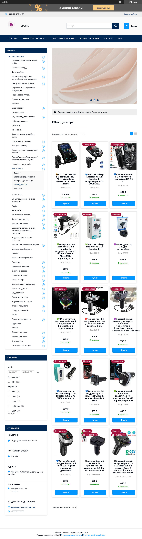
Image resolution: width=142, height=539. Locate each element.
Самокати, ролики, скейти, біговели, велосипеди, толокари (23, 230)
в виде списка (135, 134)
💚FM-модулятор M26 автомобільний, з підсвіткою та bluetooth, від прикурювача (65, 323)
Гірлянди (16, 262)
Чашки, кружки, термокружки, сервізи (25, 151)
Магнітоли (18, 188)
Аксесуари (16, 210)
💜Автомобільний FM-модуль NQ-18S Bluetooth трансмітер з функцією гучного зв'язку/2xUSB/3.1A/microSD (123, 325)
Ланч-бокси (17, 130)
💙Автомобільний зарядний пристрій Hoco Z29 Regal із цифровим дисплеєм (65, 466)
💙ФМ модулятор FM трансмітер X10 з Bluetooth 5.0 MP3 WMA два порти (65, 394)
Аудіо (14, 206)
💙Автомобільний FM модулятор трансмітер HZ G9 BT (123, 178)
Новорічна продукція (21, 164)
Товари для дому (20, 223)
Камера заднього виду (23, 181)
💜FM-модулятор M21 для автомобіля (123, 246)
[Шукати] (115, 26)
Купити (66, 203)
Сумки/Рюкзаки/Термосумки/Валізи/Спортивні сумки (25, 158)
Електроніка (17, 341)
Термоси (15, 103)
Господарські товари (21, 345)
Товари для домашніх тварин (25, 245)
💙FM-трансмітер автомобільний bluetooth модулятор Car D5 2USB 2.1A (94, 179)
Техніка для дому (20, 332)
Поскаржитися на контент (71, 535)
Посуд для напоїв (20, 310)
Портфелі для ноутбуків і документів (23, 89)
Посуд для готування (21, 319)
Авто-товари (84, 112)
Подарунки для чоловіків (23, 117)
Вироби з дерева (19, 271)
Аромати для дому (20, 99)
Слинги (15, 253)
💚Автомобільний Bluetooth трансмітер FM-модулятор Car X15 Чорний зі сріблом (123, 396)
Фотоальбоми (18, 72)
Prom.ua (84, 532)
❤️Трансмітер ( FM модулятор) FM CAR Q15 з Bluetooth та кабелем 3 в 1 (94, 322)
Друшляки (16, 323)
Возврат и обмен (89, 38)
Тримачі (17, 173)
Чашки (15, 315)
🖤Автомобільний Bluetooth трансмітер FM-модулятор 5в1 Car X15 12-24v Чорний (94, 466)
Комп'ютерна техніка (21, 215)
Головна (13, 38)
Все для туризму (19, 146)
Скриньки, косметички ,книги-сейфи (25, 62)
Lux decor (16, 125)
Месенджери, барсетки (22, 249)
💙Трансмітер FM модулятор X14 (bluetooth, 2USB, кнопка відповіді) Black (94, 396)
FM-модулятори (20, 184)
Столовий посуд (19, 67)
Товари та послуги (33, 38)
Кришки (15, 328)
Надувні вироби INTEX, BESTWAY (22, 238)
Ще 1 (13, 413)
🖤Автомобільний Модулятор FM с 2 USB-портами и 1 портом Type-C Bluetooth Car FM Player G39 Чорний (123, 467)
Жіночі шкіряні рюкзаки (22, 258)
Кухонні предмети (20, 306)
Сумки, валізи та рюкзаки (23, 284)
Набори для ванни (20, 121)
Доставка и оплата (63, 38)
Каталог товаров (16, 56)
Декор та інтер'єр (20, 297)
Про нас (108, 38)
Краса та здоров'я (20, 219)
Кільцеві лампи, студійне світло (23, 135)
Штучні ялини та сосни (22, 301)
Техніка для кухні (19, 337)
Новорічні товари (19, 275)
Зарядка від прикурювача (24, 177)
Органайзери (18, 112)
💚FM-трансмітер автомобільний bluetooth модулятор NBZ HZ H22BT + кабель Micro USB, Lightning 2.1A (65, 251)
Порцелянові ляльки (21, 95)
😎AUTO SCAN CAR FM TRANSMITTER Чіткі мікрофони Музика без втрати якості (66, 179)
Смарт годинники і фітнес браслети (23, 200)
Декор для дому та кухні (23, 83)
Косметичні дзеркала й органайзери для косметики (24, 77)
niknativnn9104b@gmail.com (23, 507)
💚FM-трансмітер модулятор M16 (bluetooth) (94, 246)
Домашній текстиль (20, 266)
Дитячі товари (18, 279)
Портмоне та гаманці (21, 141)
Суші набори (17, 108)
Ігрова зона (17, 194)
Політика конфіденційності (94, 535)
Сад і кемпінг (18, 293)
